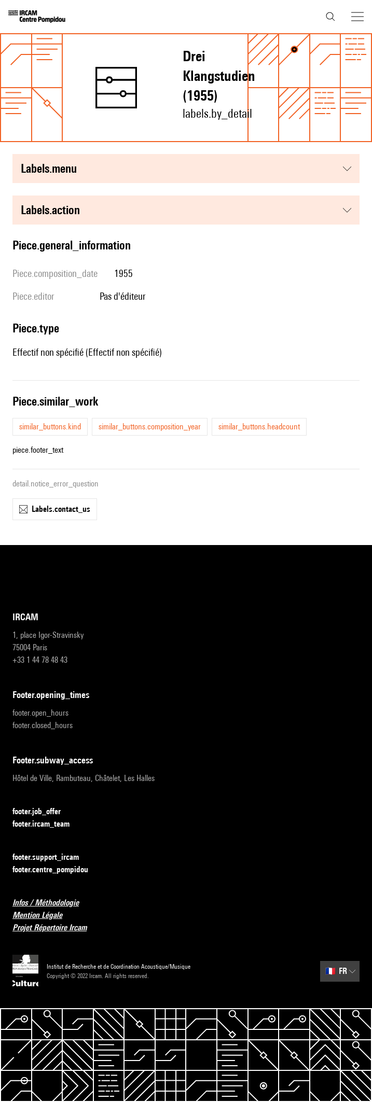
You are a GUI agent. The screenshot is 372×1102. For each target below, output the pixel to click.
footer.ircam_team (47, 824)
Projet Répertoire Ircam (55, 928)
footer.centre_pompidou (56, 869)
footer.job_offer (42, 811)
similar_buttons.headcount (259, 426)
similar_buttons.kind (50, 426)
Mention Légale (43, 915)
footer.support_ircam (51, 857)
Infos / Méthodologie (51, 903)
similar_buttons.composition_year (150, 426)
